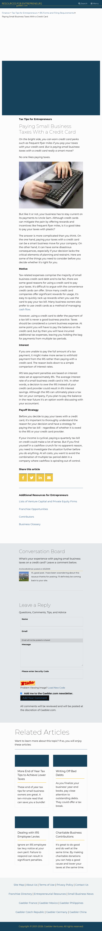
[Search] (83, 3)
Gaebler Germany (56, 912)
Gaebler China (78, 912)
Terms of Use (47, 884)
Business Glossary (30, 524)
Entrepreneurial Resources (50, 893)
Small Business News (81, 893)
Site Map (19, 884)
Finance (6, 13)
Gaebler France (28, 903)
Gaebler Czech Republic (30, 912)
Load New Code (56, 687)
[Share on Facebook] (23, 477)
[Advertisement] (51, 39)
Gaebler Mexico (48, 903)
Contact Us (81, 884)
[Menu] (94, 3)
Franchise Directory (20, 893)
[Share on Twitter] (32, 477)
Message (26, 644)
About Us (31, 884)
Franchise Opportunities (33, 509)
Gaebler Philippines (71, 903)
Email (24, 631)
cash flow (24, 309)
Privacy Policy (65, 884)
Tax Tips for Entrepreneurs (24, 13)
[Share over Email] (49, 477)
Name (25, 619)
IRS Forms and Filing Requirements (57, 13)
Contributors (26, 516)
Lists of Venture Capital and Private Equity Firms (48, 501)
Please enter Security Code (35, 671)
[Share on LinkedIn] (40, 477)
